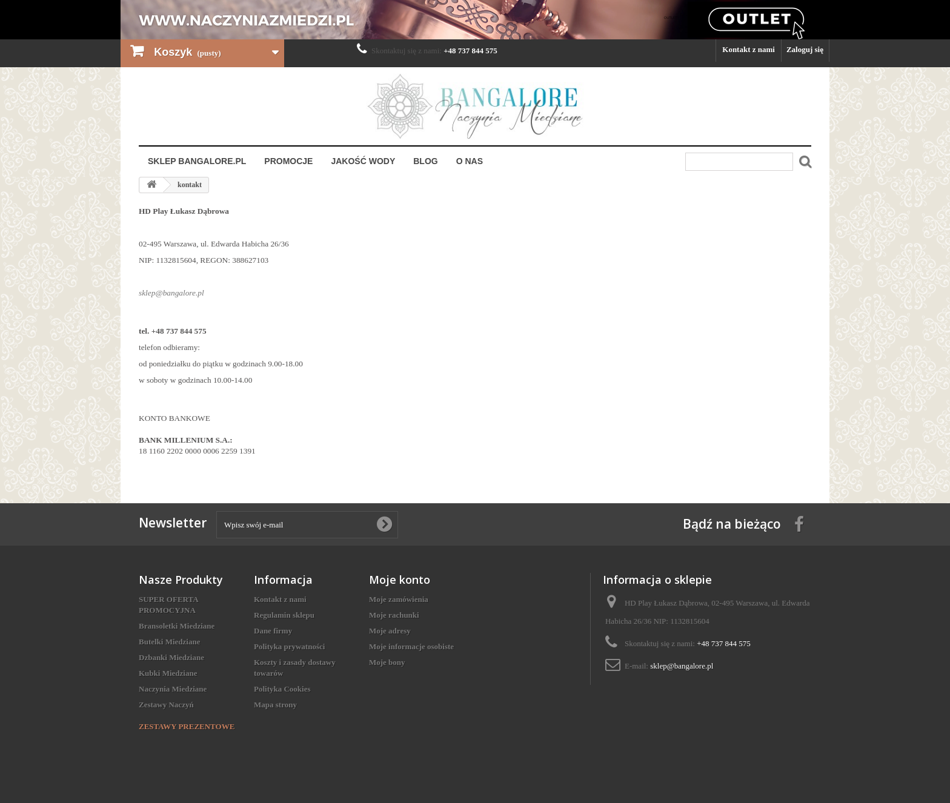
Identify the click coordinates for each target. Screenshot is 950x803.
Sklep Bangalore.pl (197, 161)
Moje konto (399, 579)
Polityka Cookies (282, 688)
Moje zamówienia (398, 599)
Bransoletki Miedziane (176, 625)
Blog (425, 161)
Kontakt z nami (748, 49)
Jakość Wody (363, 161)
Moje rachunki (394, 615)
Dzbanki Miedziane (171, 657)
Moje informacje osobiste (411, 646)
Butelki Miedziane (169, 641)
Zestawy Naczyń (166, 704)
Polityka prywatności (289, 646)
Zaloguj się (804, 49)
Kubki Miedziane (168, 673)
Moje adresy (390, 630)
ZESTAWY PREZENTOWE (186, 726)
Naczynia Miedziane (173, 688)
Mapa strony (275, 704)
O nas (469, 161)
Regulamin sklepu (284, 615)
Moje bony (387, 662)
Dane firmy (273, 630)
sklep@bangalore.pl (681, 665)
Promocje (288, 161)
